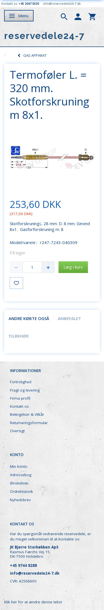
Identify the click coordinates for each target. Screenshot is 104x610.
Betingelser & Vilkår (27, 414)
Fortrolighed (20, 381)
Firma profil (20, 398)
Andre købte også (29, 318)
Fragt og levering (25, 390)
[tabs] (64, 16)
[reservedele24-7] (44, 35)
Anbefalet (69, 318)
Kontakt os (19, 406)
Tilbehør (18, 336)
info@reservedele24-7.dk (62, 3)
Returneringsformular (29, 422)
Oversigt (17, 430)
